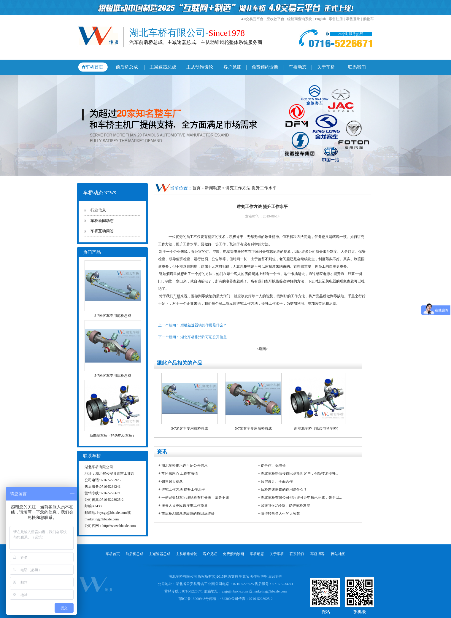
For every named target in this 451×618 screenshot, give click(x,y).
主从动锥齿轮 (199, 67)
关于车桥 (326, 67)
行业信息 (98, 210)
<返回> (262, 349)
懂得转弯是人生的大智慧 (280, 513)
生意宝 (244, 576)
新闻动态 (214, 188)
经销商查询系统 (299, 19)
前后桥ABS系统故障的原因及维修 (188, 513)
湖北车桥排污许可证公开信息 (184, 465)
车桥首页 (94, 67)
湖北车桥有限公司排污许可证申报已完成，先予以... (301, 497)
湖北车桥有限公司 (183, 576)
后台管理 (275, 576)
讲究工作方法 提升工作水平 (183, 489)
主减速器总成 (163, 67)
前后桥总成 (127, 67)
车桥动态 (298, 67)
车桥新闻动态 (102, 220)
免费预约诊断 (265, 67)
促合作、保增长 (273, 465)
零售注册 (336, 19)
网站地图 (338, 554)
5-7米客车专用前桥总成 (112, 316)
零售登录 (353, 19)
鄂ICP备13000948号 (193, 599)
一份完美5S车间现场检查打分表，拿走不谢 (195, 497)
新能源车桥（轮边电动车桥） (113, 435)
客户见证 (232, 67)
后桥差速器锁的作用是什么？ (284, 489)
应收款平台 (275, 19)
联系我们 (357, 67)
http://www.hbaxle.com (119, 526)
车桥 (176, 296)
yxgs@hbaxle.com (113, 513)
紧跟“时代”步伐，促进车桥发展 (285, 505)
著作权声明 (259, 576)
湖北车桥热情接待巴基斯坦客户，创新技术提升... (299, 473)
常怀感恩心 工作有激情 (179, 473)
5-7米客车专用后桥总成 (112, 376)
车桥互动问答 (102, 231)
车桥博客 (317, 554)
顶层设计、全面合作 (277, 481)
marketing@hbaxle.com (102, 519)
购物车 (368, 19)
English (320, 19)
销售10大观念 (172, 481)
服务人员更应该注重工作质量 (184, 505)
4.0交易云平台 (252, 19)
